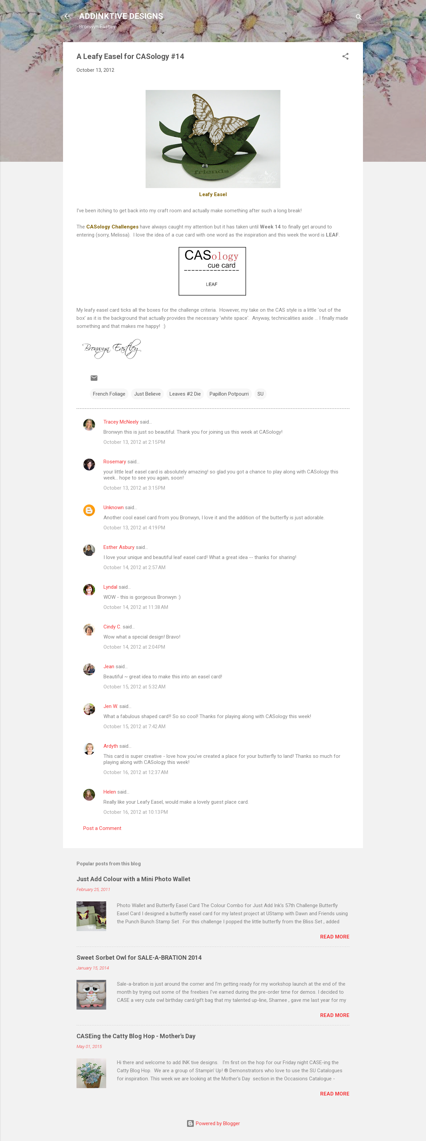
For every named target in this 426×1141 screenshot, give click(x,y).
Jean (108, 667)
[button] (345, 57)
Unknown (113, 507)
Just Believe (147, 394)
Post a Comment (102, 828)
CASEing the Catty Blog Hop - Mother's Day (136, 1036)
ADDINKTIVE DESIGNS (121, 16)
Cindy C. (112, 627)
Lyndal (110, 587)
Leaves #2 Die (185, 394)
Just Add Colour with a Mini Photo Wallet (133, 879)
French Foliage (109, 394)
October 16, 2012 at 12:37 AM (135, 772)
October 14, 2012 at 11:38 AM (135, 607)
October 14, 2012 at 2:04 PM (134, 647)
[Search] (359, 18)
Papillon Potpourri (229, 394)
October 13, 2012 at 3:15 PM (134, 488)
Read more (334, 937)
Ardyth (110, 746)
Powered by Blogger (213, 1123)
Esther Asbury (118, 547)
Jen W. (110, 706)
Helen (109, 792)
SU (260, 394)
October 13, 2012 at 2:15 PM (134, 442)
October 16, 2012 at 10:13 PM (135, 812)
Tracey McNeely (121, 422)
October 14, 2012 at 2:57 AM (134, 567)
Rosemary (114, 462)
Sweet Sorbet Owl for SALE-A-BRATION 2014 (139, 957)
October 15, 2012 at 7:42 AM (134, 726)
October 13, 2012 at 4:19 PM (134, 528)
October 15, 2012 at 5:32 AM (134, 687)
